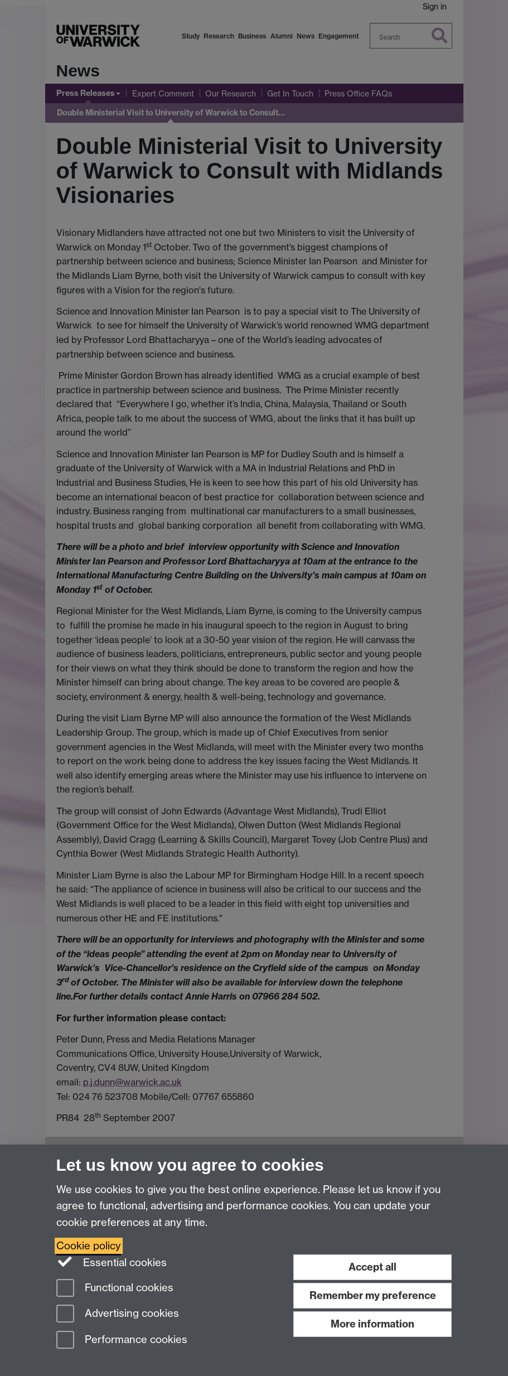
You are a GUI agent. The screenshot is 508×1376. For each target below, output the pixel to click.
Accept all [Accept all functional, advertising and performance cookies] (372, 1267)
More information (372, 1323)
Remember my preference (372, 1295)
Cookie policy (88, 1245)
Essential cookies (111, 1261)
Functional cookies (114, 1288)
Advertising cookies (117, 1314)
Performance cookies (121, 1340)
